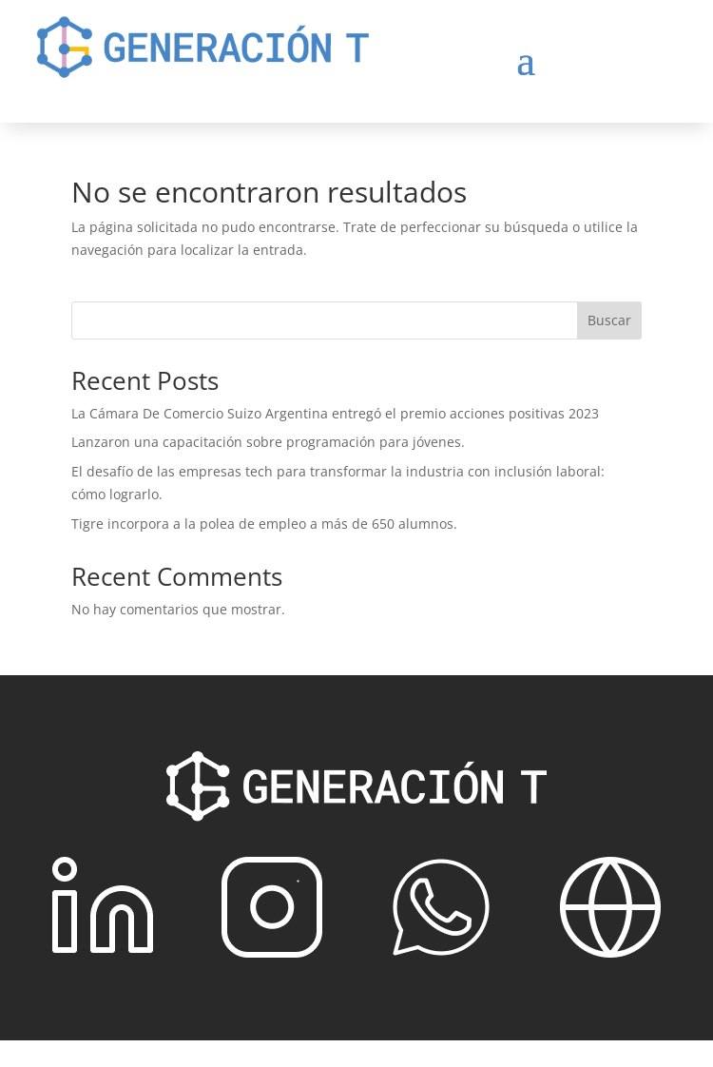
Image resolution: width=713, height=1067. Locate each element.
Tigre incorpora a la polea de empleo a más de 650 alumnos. (264, 523)
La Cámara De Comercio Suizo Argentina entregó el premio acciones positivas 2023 (335, 413)
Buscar (609, 320)
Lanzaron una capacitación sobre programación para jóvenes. (268, 442)
